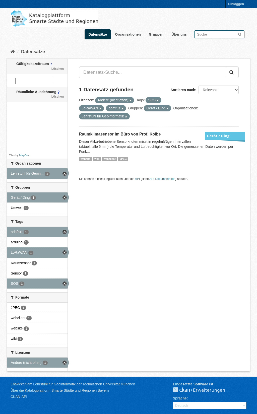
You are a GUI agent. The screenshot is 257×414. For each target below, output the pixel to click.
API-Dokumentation (162, 179)
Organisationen (128, 34)
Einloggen (236, 4)
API (137, 179)
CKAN (203, 390)
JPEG (123, 158)
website (85, 158)
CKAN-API (19, 397)
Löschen (57, 69)
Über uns (179, 34)
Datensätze (97, 34)
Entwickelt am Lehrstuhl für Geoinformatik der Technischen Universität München (73, 384)
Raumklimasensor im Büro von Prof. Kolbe (120, 134)
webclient (110, 158)
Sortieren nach (182, 90)
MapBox (24, 155)
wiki (96, 158)
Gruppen (156, 34)
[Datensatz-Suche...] (152, 72)
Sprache (180, 398)
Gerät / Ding (218, 135)
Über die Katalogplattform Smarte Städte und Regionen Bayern (60, 390)
